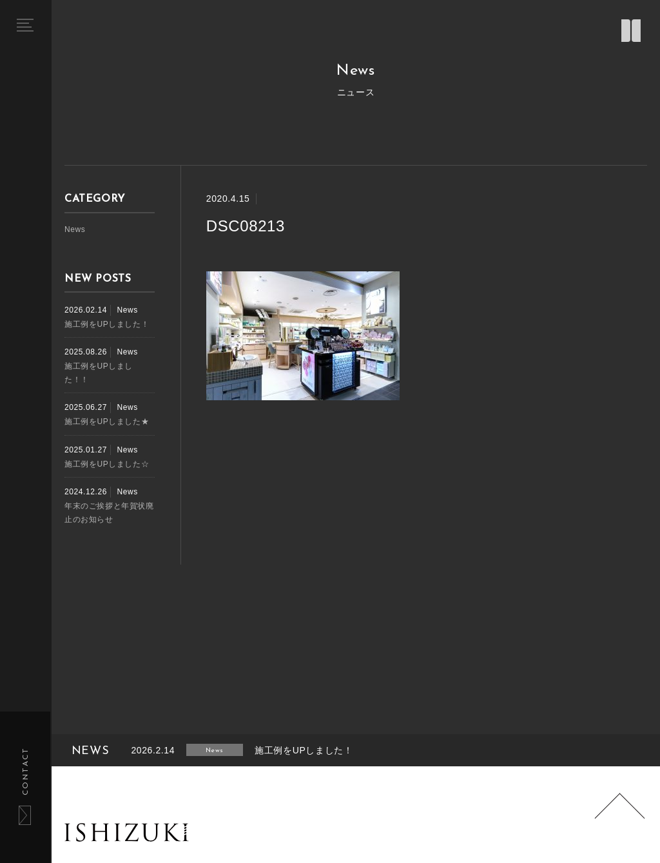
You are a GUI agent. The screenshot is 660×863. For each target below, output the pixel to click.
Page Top (620, 818)
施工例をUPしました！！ (98, 373)
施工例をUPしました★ (106, 421)
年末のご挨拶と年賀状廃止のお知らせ (109, 512)
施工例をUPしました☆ (106, 464)
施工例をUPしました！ (106, 324)
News (74, 229)
